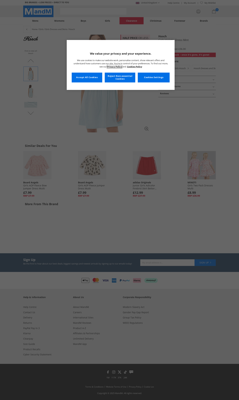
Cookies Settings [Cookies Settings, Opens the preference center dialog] (153, 77)
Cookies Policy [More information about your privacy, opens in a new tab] (134, 66)
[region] (121, 65)
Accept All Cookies (87, 77)
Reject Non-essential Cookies (120, 77)
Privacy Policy (114, 66)
